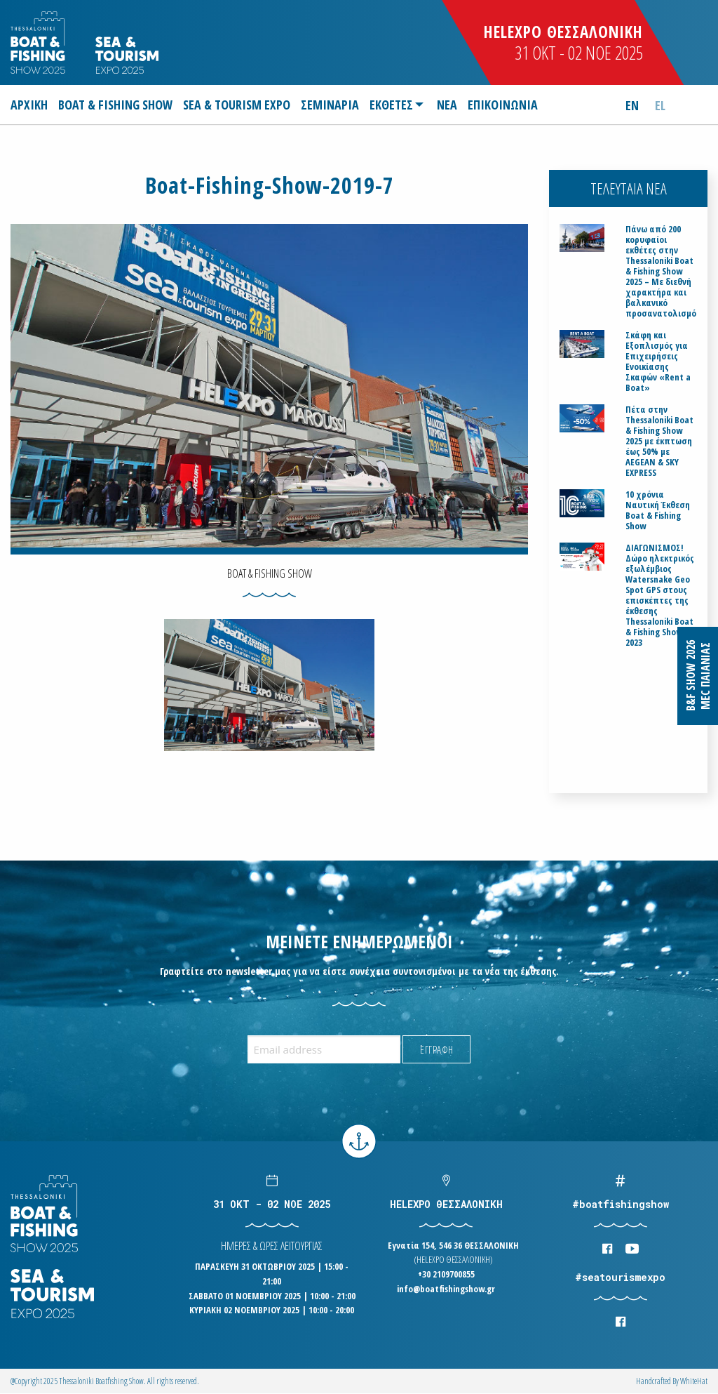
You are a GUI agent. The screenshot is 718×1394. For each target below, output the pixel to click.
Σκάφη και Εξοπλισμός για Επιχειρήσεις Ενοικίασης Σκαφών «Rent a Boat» (658, 361)
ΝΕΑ (447, 104)
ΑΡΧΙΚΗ (29, 104)
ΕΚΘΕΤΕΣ (391, 104)
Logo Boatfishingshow (39, 42)
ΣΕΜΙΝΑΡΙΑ (330, 104)
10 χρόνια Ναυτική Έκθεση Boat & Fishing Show (657, 510)
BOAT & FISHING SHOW (115, 104)
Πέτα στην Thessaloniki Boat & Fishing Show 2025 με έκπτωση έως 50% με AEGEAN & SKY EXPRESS (659, 441)
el (660, 105)
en (632, 105)
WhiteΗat (693, 1381)
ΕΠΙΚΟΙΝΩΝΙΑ (503, 104)
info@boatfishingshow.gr (446, 1288)
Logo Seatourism (126, 55)
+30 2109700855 (446, 1274)
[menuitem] (31, 104)
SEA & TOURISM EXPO (236, 104)
